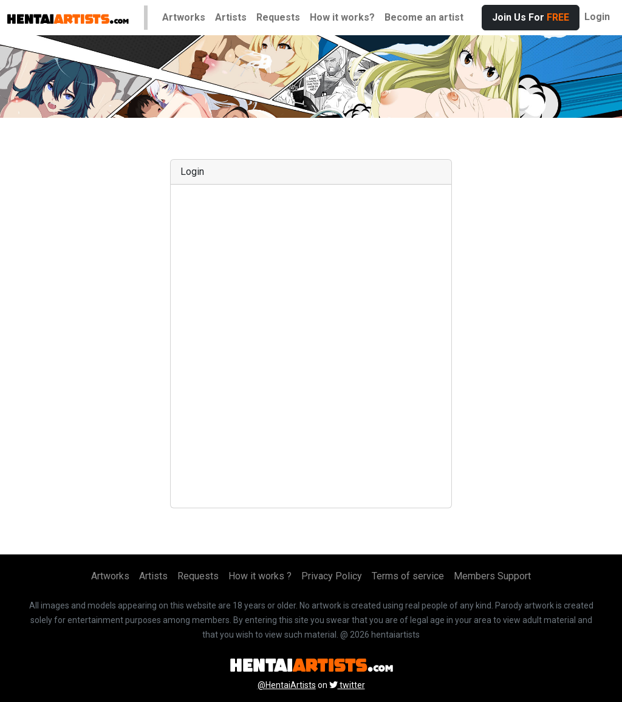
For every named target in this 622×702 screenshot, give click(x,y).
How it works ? (260, 576)
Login (597, 16)
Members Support (492, 576)
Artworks (183, 17)
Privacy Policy (331, 576)
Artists (231, 17)
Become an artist (423, 17)
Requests (278, 17)
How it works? (342, 17)
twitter (347, 685)
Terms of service (408, 576)
